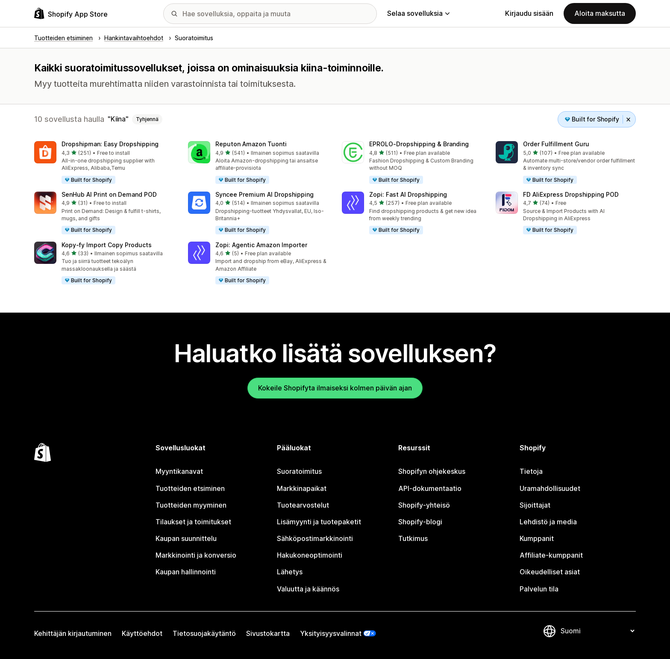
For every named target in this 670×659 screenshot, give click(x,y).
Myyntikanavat (179, 471)
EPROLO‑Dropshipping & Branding (419, 144)
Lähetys (290, 571)
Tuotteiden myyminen (191, 505)
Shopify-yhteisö (424, 505)
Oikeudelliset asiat (550, 571)
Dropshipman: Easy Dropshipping (110, 144)
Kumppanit (537, 538)
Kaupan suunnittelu (186, 538)
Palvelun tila (539, 589)
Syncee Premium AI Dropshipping (264, 194)
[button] (104, 163)
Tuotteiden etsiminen (190, 488)
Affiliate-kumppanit (551, 555)
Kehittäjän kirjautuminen (73, 633)
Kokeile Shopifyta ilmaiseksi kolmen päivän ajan (335, 388)
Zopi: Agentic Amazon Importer (261, 244)
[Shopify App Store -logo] (71, 13)
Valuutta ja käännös (308, 589)
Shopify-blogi (420, 521)
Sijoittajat (535, 505)
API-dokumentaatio (429, 488)
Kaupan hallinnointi (186, 571)
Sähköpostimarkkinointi (315, 538)
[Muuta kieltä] (597, 631)
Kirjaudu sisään (529, 13)
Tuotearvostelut (303, 505)
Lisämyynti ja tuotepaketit (319, 521)
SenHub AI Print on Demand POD (109, 194)
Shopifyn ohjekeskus (431, 471)
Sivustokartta (268, 633)
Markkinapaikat (301, 488)
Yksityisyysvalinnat (330, 633)
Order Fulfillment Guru (556, 144)
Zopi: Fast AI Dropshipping (408, 194)
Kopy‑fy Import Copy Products (107, 244)
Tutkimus (413, 538)
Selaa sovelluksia (418, 13)
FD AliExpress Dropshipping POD (571, 194)
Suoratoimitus (299, 471)
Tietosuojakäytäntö (204, 633)
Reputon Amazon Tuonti (251, 144)
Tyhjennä (147, 119)
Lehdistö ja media (548, 521)
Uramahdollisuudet (550, 488)
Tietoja (531, 471)
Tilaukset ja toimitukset (193, 521)
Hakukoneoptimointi (309, 555)
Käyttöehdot (142, 633)
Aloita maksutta (599, 13)
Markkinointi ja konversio (196, 555)
